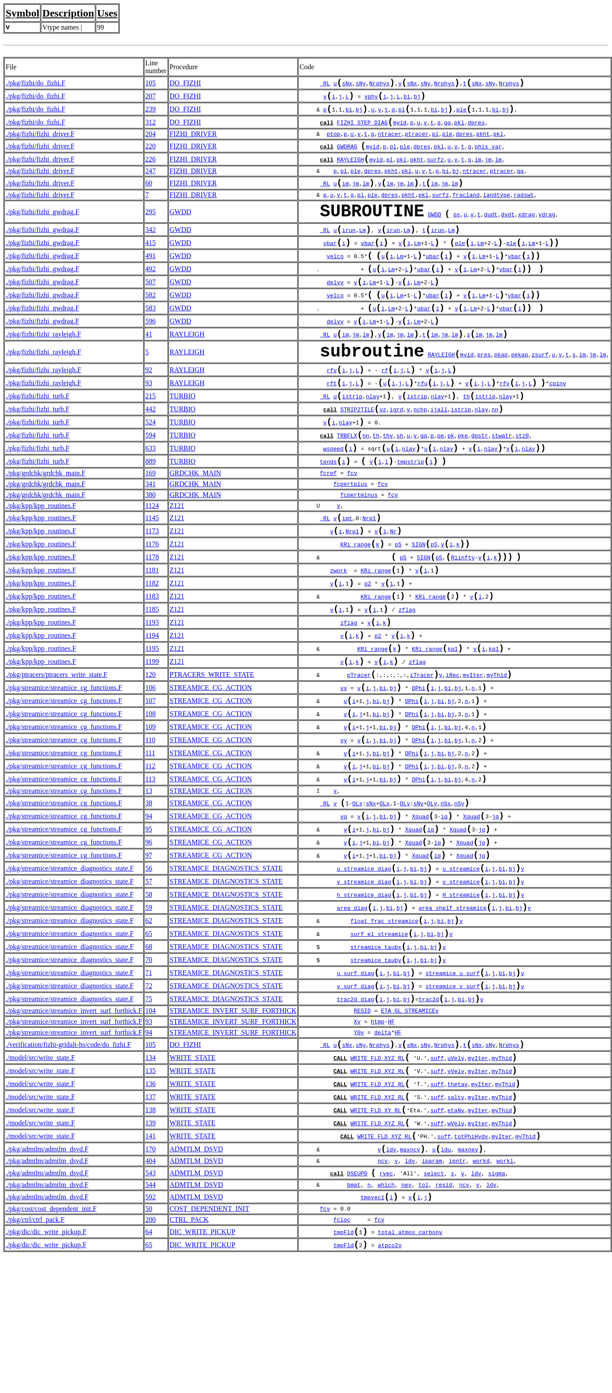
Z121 (177, 556)
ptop (333, 141)
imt (347, 570)
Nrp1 (369, 570)
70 (148, 1068)
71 (148, 1083)
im (477, 170)
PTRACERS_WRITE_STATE (212, 746)
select (434, 1305)
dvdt (507, 231)
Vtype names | (62, 27)
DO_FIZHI (185, 83)
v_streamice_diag (364, 981)
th (466, 438)
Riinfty (463, 615)
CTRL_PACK (189, 1353)
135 (150, 1190)
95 (148, 920)
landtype (496, 207)
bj (417, 100)
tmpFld (343, 1368)
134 (150, 1175)
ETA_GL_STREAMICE (408, 1126)
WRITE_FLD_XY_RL (375, 1235)
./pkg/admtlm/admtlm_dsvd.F (47, 1278)
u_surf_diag (355, 1084)
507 (150, 306)
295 (150, 226)
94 (148, 905)
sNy (361, 85)
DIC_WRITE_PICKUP (202, 1366)
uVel (454, 1176)
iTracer (422, 748)
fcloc (341, 1354)
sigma (496, 1305)
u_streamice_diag (364, 966)
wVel (454, 1250)
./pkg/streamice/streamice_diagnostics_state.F (70, 965)
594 (150, 481)
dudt (491, 231)
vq (343, 907)
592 (150, 1330)
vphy (371, 100)
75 (148, 1113)
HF (391, 1137)
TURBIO (183, 437)
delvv (334, 307)
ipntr (457, 1291)
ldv (391, 1280)
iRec (452, 748)
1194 (152, 702)
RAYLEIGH (350, 170)
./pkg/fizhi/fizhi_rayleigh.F (43, 365)
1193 (152, 687)
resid (443, 1317)
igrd (396, 453)
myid (400, 129)
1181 (152, 628)
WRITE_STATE (192, 1175)
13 (148, 878)
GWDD (181, 226)
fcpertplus (350, 534)
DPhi (418, 763)
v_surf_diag (355, 1099)
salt (454, 1221)
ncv (382, 1291)
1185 (152, 672)
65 (148, 1039)
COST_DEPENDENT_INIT (209, 1342)
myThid (497, 748)
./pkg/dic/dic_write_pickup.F (46, 1366)
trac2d (429, 1114)
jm (488, 170)
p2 (367, 644)
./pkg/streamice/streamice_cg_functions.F (64, 761)
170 (150, 1278)
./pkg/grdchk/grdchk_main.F (45, 523)
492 (150, 291)
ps (456, 231)
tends (328, 512)
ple (461, 114)
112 (150, 850)
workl (505, 1291)
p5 (398, 600)
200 (150, 1353)
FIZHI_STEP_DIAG (362, 129)
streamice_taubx (375, 1055)
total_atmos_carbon (408, 1368)
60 (148, 194)
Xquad (420, 907)
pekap (519, 391)
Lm (362, 248)
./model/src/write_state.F (40, 1175)
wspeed (333, 497)
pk (450, 482)
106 (150, 761)
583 (150, 336)
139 (150, 1249)
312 (150, 128)
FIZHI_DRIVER (193, 141)
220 (150, 154)
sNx (347, 85)
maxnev (468, 1280)
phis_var (487, 155)
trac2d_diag (355, 1114)
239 (150, 113)
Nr (393, 585)
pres (484, 391)
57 (148, 979)
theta (455, 1206)
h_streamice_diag (364, 995)
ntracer (390, 141)
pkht (483, 141)
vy (343, 822)
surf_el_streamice (379, 1040)
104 (150, 1125)
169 (150, 523)
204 (150, 141)
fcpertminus (359, 545)
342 (150, 247)
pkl (459, 129)
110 (150, 820)
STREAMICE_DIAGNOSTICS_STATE (226, 965)
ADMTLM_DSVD (196, 1278)
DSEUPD (357, 1305)
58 (148, 994)
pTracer (359, 748)
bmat (353, 1317)
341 (150, 534)
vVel (454, 1191)
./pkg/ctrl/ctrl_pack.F (35, 1353)
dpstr (479, 482)
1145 (152, 569)
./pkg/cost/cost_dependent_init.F (51, 1342)
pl (401, 114)
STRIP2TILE (357, 453)
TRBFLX (347, 482)
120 (150, 746)
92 (148, 407)
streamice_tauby (375, 1069)
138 (150, 1234)
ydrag (546, 231)
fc (350, 524)
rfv (331, 408)
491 (150, 276)
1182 (152, 643)
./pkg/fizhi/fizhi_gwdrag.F (42, 226)
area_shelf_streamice (453, 1010)
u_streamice (461, 966)
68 (148, 1053)
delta (382, 1147)
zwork (338, 629)
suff (437, 1176)
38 (148, 891)
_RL (325, 85)
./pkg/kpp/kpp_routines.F (41, 556)
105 (150, 83)
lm (498, 170)
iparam (432, 1291)
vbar (330, 263)
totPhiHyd (469, 1265)
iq (444, 907)
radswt (524, 207)
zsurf (539, 391)
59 (148, 1009)
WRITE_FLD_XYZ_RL (377, 1176)
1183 (152, 658)
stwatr (501, 482)
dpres (476, 129)
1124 (152, 556)
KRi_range (355, 600)
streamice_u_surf (452, 1084)
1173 (152, 584)
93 (148, 422)
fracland (465, 207)
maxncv (410, 1280)
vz (383, 453)
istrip (352, 438)
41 (148, 365)
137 (150, 1219)
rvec (386, 1305)
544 (150, 1317)
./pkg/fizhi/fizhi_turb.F (38, 437)
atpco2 (388, 1382)
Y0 (357, 1147)
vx (343, 763)
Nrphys (379, 85)
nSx (446, 892)
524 (150, 466)
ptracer (417, 141)
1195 (152, 717)
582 (150, 321)
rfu (422, 423)
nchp (420, 453)
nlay (372, 438)
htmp (377, 1137)
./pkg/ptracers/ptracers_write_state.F (57, 746)
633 (150, 496)
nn (494, 453)
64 (148, 1366)
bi (407, 100)
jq (495, 907)
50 (148, 1342)
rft (331, 423)
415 (150, 262)
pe (440, 482)
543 (150, 1304)
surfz (435, 170)
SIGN (418, 600)
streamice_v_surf (452, 1099)
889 (150, 511)
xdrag (526, 231)
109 (150, 806)
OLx (357, 892)
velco (334, 278)
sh (400, 482)
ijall (438, 453)
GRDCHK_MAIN (195, 523)
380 (150, 545)
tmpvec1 (372, 1331)
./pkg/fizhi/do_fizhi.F (35, 83)
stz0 (522, 482)
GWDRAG (347, 155)
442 (150, 451)
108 (150, 791)
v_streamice (461, 981)
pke (462, 482)
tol (423, 1317)
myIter (473, 748)
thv (388, 482)
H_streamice (461, 995)
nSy (459, 892)
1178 (152, 613)
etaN (454, 1235)
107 (150, 776)
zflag (406, 674)
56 (148, 965)
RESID (362, 1126)
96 (148, 935)
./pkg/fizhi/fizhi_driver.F (40, 141)
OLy (405, 892)
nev (406, 1317)
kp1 (452, 718)
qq (447, 129)
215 (150, 437)
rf (384, 408)
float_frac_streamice (384, 1025)
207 (150, 98)
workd (481, 1291)
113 (150, 865)
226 (150, 168)
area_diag (352, 1010)
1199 (152, 732)
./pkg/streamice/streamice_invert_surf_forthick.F (74, 1125)
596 (150, 350)
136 (150, 1204)
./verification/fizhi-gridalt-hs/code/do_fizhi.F (68, 1160)
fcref (328, 524)
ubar (432, 278)
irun (349, 248)
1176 (152, 598)
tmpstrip (410, 512)
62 (148, 1024)
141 (150, 1264)
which (385, 1317)
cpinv (557, 423)
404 (150, 1291)
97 (148, 950)
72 (148, 1098)
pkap (501, 391)
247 (150, 181)
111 (150, 835)
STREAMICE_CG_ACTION (211, 761)
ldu (446, 1280)
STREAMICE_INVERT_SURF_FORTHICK (233, 1125)
